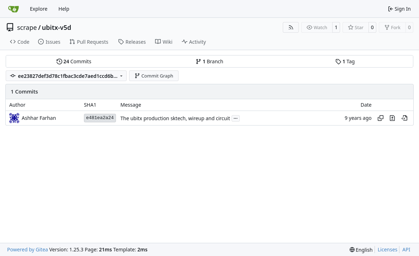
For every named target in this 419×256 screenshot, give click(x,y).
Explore (38, 8)
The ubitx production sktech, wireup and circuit (175, 118)
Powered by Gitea (27, 249)
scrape (27, 27)
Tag (345, 61)
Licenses (388, 249)
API (406, 249)
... (236, 117)
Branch (209, 61)
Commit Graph (153, 76)
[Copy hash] (380, 118)
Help (63, 8)
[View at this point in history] (404, 118)
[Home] (13, 8)
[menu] (361, 249)
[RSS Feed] (291, 27)
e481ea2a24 (100, 118)
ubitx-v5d (56, 27)
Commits (74, 61)
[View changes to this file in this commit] (392, 118)
